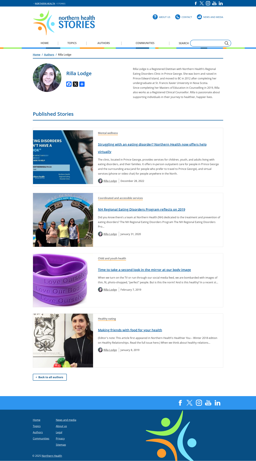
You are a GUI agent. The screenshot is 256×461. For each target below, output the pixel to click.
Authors (103, 43)
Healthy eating (107, 318)
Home (45, 43)
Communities (145, 43)
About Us (164, 17)
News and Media (213, 17)
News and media (66, 420)
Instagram (208, 3)
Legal (59, 432)
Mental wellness (108, 133)
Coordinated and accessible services (120, 198)
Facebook (196, 3)
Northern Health (45, 3)
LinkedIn (220, 3)
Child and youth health (112, 258)
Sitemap (61, 444)
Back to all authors (50, 377)
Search (184, 43)
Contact (187, 17)
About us (61, 426)
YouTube (214, 3)
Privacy (60, 438)
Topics (72, 43)
